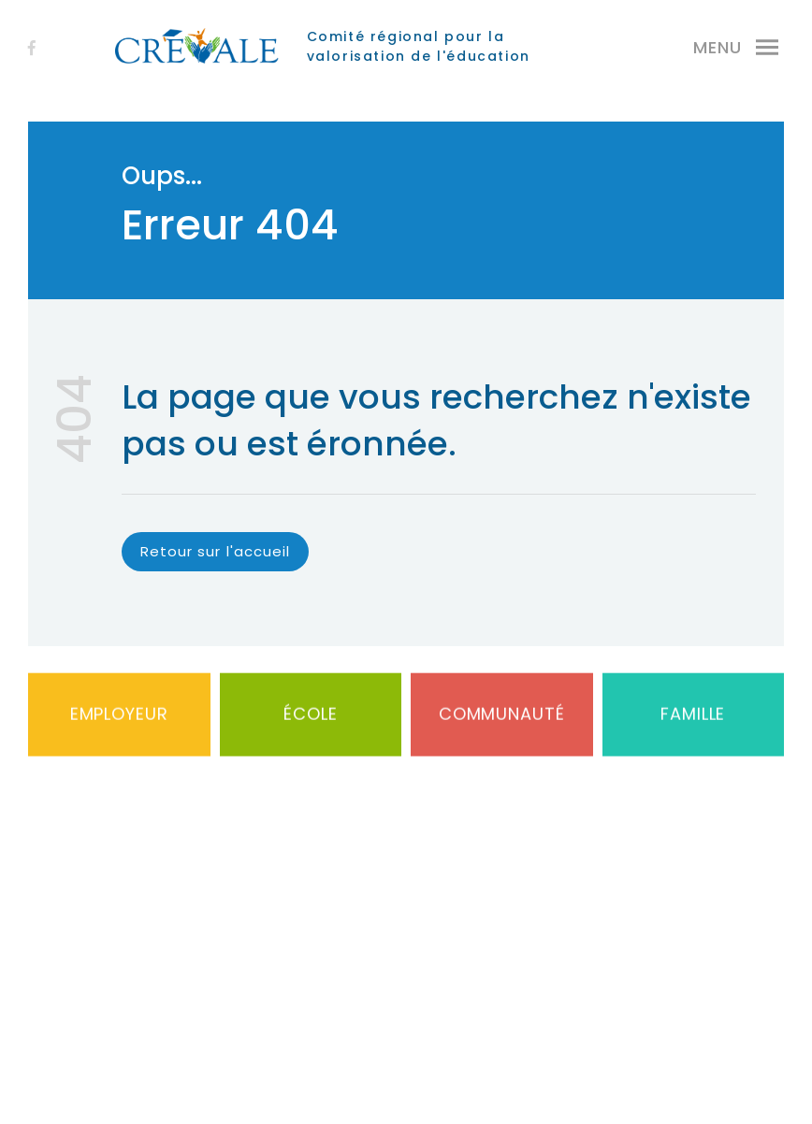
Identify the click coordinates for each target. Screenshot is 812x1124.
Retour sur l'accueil (215, 551)
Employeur (119, 726)
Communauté (502, 726)
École (310, 726)
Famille (692, 726)
